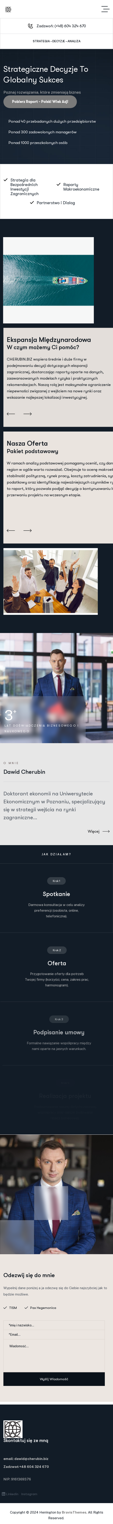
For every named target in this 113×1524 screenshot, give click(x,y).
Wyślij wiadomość (54, 1379)
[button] (11, 410)
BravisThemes (74, 1512)
